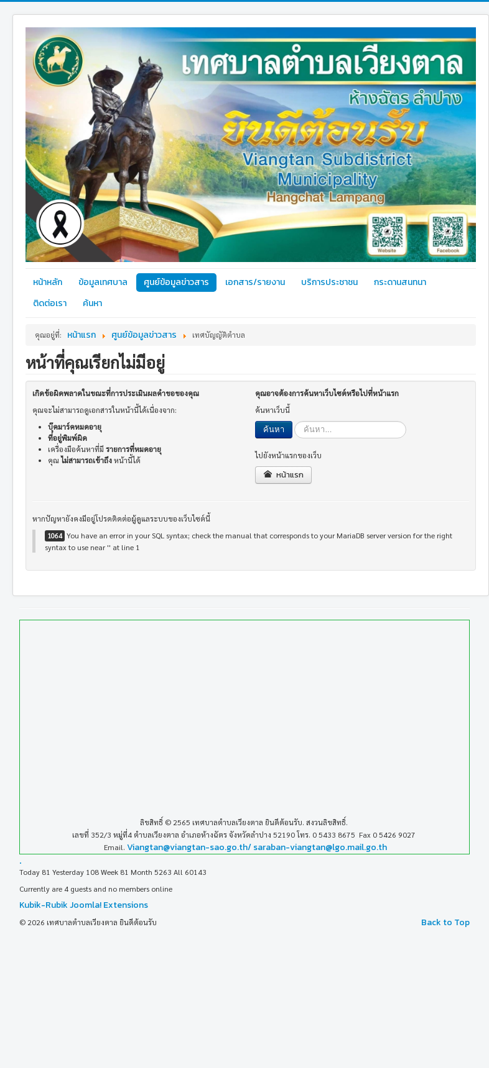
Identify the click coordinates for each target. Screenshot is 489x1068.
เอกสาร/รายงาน (255, 282)
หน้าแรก (283, 475)
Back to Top (445, 922)
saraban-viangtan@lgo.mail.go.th (320, 847)
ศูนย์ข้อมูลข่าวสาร (176, 282)
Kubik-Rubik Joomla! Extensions (83, 905)
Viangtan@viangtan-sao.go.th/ (189, 847)
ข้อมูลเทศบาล (103, 282)
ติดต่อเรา (50, 303)
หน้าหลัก (47, 282)
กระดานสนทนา (400, 282)
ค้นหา (92, 303)
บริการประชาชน (329, 282)
